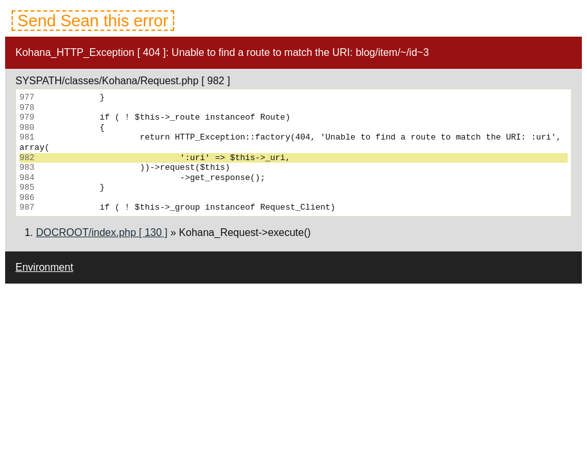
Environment (44, 267)
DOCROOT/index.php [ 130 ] (102, 232)
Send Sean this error (93, 21)
